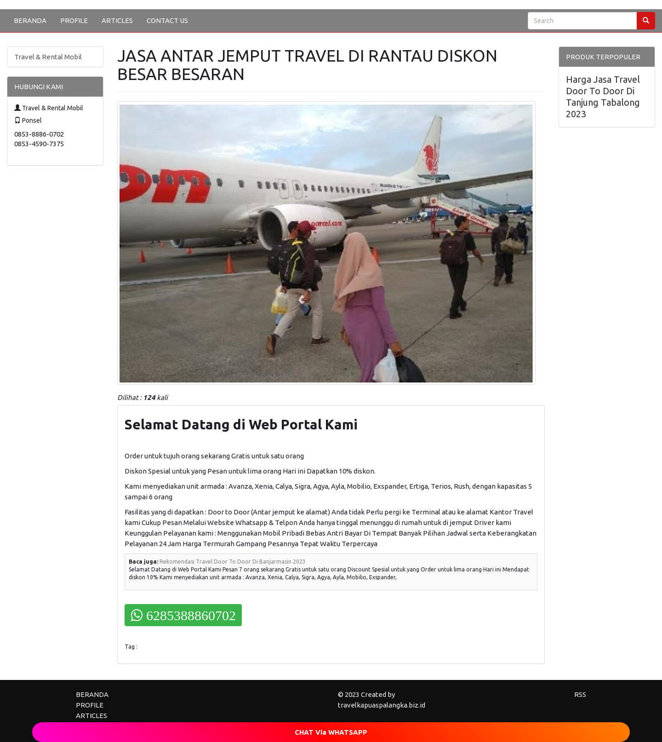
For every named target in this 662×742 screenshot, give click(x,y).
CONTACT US (167, 20)
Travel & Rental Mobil (48, 57)
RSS (580, 694)
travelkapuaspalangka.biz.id (381, 705)
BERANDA (30, 20)
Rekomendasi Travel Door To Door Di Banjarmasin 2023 (233, 562)
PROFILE (74, 20)
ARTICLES (117, 20)
